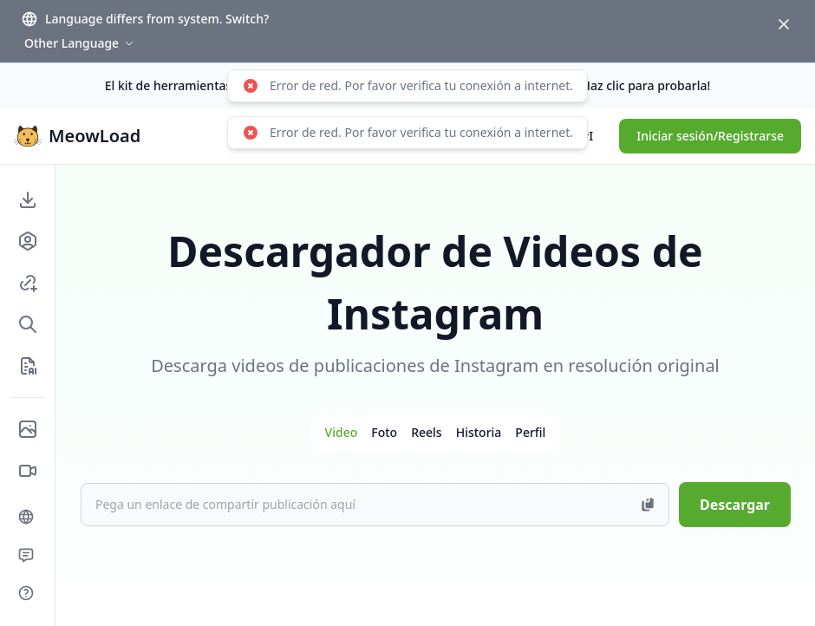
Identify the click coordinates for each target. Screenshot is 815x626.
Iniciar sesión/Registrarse (710, 135)
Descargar (735, 504)
